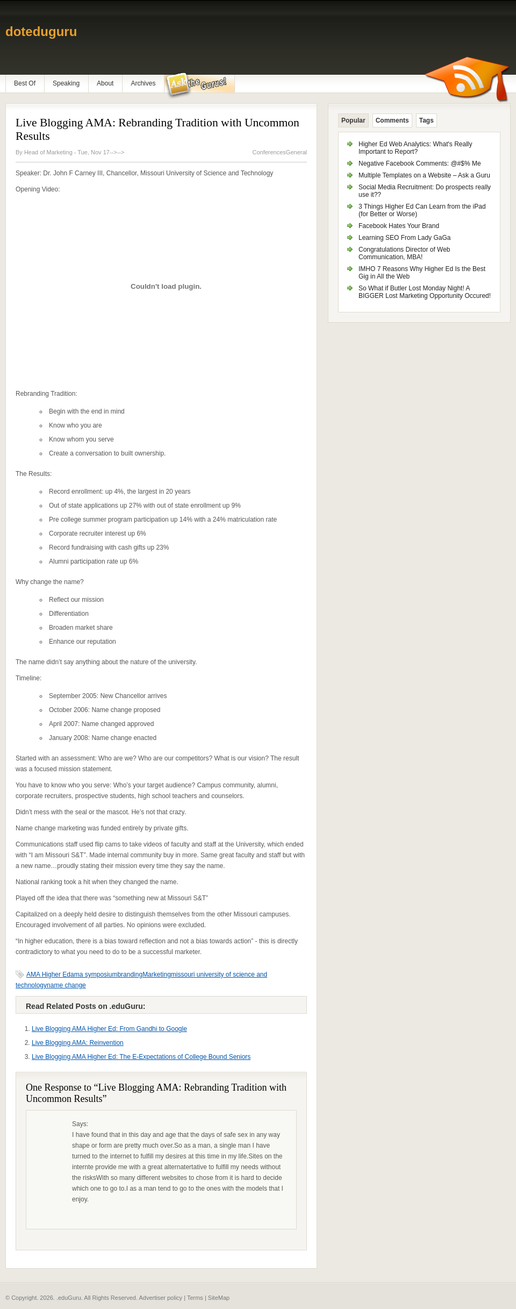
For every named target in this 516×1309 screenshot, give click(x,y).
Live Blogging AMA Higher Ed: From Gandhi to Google (109, 1029)
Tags (426, 120)
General (296, 152)
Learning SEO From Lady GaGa (404, 237)
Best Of (24, 83)
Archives (143, 83)
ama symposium (93, 974)
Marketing (156, 974)
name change (66, 985)
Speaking (66, 83)
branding (129, 974)
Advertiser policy (160, 1297)
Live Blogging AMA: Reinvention (78, 1043)
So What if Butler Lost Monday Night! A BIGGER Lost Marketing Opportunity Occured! (425, 292)
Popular (353, 120)
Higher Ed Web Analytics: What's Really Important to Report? (415, 147)
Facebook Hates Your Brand (399, 226)
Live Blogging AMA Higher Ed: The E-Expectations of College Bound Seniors (141, 1057)
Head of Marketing (49, 152)
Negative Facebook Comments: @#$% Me (420, 163)
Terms (195, 1297)
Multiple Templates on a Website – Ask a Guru (424, 175)
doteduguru (41, 31)
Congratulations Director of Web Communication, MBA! (404, 253)
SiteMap (219, 1297)
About (105, 83)
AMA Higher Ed (48, 974)
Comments (392, 120)
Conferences (268, 152)
